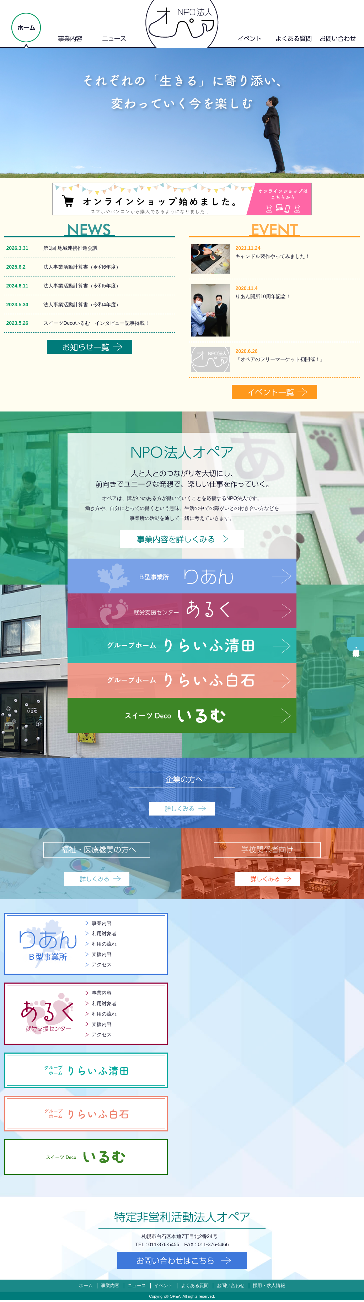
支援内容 (102, 955)
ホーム (86, 1287)
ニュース (137, 1287)
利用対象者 (104, 934)
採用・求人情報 (355, 644)
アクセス (102, 966)
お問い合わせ (231, 1287)
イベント (163, 1287)
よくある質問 (195, 1287)
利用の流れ (104, 945)
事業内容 (102, 924)
